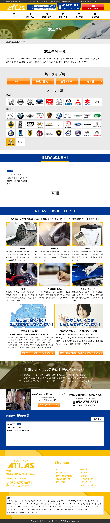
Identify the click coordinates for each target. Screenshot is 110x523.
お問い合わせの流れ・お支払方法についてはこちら (80, 353)
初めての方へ (30, 17)
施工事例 (79, 17)
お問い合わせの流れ (64, 476)
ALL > (17, 81)
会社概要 (95, 17)
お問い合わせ (85, 482)
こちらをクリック (48, 404)
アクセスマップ (84, 2)
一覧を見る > (97, 419)
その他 (90, 81)
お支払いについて (63, 479)
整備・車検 (63, 17)
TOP (14, 17)
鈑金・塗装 (46, 17)
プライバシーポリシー (97, 2)
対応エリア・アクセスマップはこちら (37, 353)
